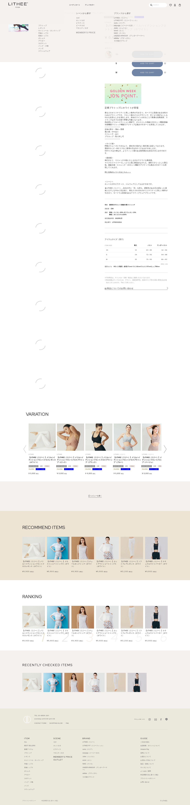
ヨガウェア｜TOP (27, 13)
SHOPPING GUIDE (56, 723)
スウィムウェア (29, 789)
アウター (27, 775)
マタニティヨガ (58, 753)
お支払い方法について (147, 760)
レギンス (27, 756)
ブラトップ (50, 13)
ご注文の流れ (144, 742)
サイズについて (145, 767)
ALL (25, 742)
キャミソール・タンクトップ (34, 760)
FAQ (67, 723)
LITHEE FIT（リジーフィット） (93, 745)
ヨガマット (28, 778)
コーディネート (74, 5)
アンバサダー (89, 5)
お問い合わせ (144, 782)
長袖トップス (28, 767)
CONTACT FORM (40, 723)
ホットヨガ (57, 745)
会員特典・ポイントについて (150, 745)
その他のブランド (88, 777)
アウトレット (59, 5)
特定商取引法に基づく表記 (149, 775)
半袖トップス (28, 764)
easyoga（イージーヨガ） (91, 753)
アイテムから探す (40, 13)
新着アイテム (28, 749)
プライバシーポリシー (147, 778)
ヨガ (54, 742)
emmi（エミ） (87, 760)
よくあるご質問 (145, 771)
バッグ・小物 (28, 782)
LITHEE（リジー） (89, 742)
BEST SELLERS (29, 745)
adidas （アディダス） (90, 773)
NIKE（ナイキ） (88, 764)
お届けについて (145, 756)
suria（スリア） (88, 749)
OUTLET (58, 760)
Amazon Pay (144, 749)
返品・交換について (147, 764)
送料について (144, 753)
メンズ (26, 786)
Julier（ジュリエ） (89, 756)
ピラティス (57, 749)
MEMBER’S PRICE (63, 757)
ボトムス (27, 771)
